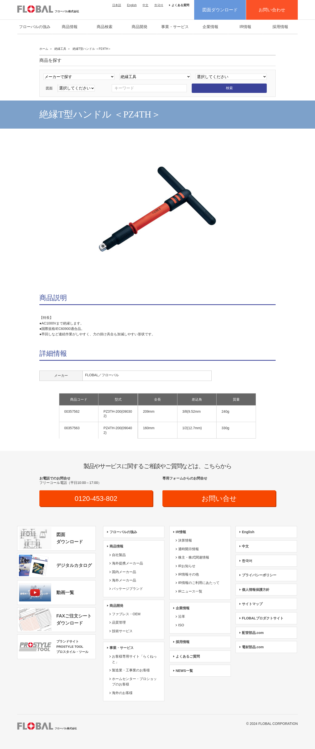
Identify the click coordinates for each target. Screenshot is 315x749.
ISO (181, 625)
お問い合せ (219, 498)
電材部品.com (253, 647)
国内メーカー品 (124, 572)
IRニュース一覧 (190, 591)
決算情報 (185, 540)
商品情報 (70, 27)
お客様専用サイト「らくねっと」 (134, 659)
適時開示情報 (188, 549)
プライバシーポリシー (259, 575)
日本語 (116, 5)
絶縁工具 (60, 49)
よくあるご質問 (188, 656)
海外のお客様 (122, 693)
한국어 (158, 5)
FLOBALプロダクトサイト (263, 618)
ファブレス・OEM (126, 614)
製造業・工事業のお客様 (131, 670)
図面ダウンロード (220, 9)
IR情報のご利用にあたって (199, 583)
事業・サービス (175, 27)
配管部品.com (253, 633)
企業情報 (210, 27)
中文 (145, 5)
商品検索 (104, 27)
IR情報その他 (188, 574)
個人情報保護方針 (255, 590)
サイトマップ (252, 604)
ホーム (43, 49)
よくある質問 (180, 5)
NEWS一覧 (184, 671)
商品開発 (139, 27)
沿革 (181, 617)
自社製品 (119, 555)
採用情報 (280, 27)
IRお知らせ (186, 566)
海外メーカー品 (124, 580)
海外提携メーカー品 (127, 563)
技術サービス (122, 631)
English (132, 5)
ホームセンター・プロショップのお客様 (134, 681)
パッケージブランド (127, 589)
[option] (157, 212)
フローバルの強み (34, 27)
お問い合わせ (272, 9)
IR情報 (245, 27)
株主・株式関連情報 (193, 557)
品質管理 (119, 623)
